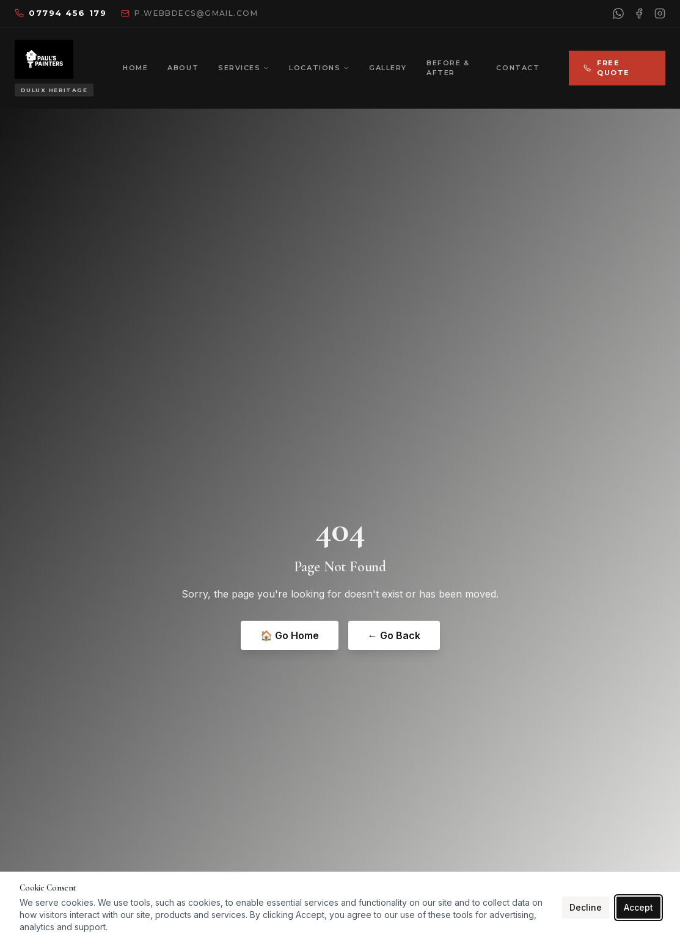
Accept (638, 907)
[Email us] (189, 13)
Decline (585, 907)
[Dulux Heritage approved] (54, 90)
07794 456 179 (60, 13)
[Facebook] (639, 13)
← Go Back (394, 635)
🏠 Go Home (289, 635)
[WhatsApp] (618, 13)
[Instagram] (659, 13)
